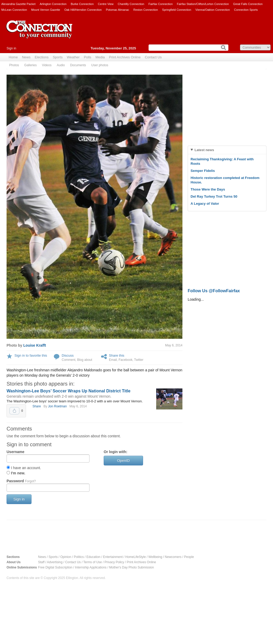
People (189, 557)
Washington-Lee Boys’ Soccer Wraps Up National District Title (68, 391)
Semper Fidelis (203, 171)
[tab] (227, 150)
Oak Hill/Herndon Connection (83, 9)
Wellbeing (155, 557)
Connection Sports (246, 9)
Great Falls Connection (248, 4)
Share (37, 406)
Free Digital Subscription (55, 567)
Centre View (106, 4)
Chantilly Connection (131, 4)
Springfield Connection (176, 9)
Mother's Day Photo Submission (131, 567)
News (26, 57)
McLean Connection (14, 9)
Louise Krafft (34, 345)
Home (13, 57)
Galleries (30, 65)
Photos (14, 65)
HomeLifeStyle (135, 557)
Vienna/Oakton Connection (212, 9)
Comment (68, 360)
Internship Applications (91, 567)
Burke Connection (82, 4)
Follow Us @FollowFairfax (214, 291)
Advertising (54, 562)
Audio (61, 65)
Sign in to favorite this (30, 355)
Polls (87, 57)
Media (100, 57)
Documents (78, 65)
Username (15, 452)
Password (21, 481)
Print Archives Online (125, 57)
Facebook (126, 360)
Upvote (14, 410)
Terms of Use (92, 562)
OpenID (123, 460)
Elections (42, 57)
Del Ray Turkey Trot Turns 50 (214, 196)
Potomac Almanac (117, 9)
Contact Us (153, 57)
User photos (99, 65)
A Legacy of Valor (205, 204)
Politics (79, 557)
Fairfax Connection (160, 4)
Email (113, 360)
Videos (46, 65)
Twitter (138, 360)
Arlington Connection (53, 4)
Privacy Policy (114, 562)
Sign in (11, 48)
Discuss (68, 355)
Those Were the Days (208, 189)
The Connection (39, 33)
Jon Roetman (57, 406)
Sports (58, 57)
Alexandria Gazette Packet (18, 4)
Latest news (204, 150)
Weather (73, 57)
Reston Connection (145, 9)
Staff (41, 562)
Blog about (84, 360)
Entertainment (113, 557)
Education (93, 557)
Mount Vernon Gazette (45, 9)
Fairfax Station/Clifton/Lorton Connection (203, 4)
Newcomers (173, 557)
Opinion (65, 557)
